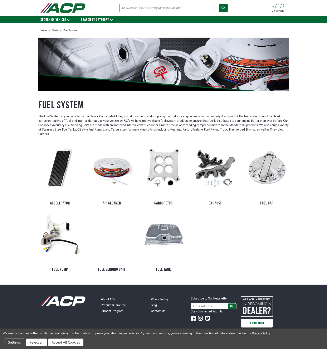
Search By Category (97, 20)
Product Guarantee (113, 305)
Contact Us (158, 311)
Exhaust (215, 203)
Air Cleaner (112, 203)
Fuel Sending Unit (112, 269)
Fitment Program (112, 311)
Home (43, 30)
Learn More (257, 323)
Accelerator (60, 203)
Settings (14, 342)
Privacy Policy (261, 333)
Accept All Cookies (66, 342)
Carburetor (163, 203)
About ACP (108, 299)
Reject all (36, 342)
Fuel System (70, 30)
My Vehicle (278, 7)
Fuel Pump (60, 269)
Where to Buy (160, 299)
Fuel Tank (163, 269)
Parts (55, 30)
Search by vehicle (55, 20)
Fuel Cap (267, 203)
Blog (154, 305)
